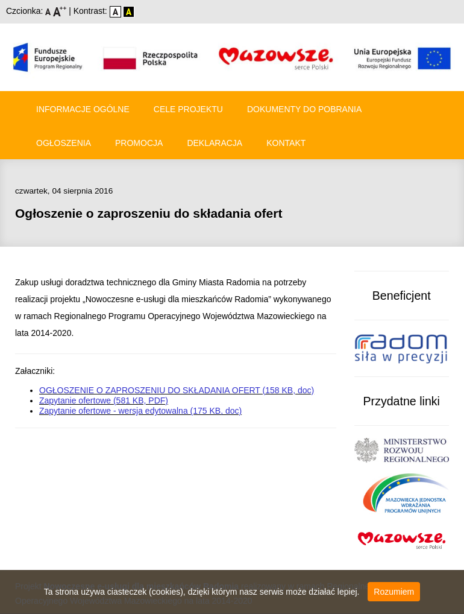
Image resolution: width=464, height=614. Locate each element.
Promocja (139, 143)
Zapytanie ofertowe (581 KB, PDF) (103, 400)
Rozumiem (394, 592)
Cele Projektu (188, 109)
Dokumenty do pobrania (304, 109)
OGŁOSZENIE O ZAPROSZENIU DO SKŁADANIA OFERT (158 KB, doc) (176, 390)
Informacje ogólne (83, 109)
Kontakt (286, 143)
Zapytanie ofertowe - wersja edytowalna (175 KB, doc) (140, 411)
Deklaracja (214, 143)
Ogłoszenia (63, 143)
